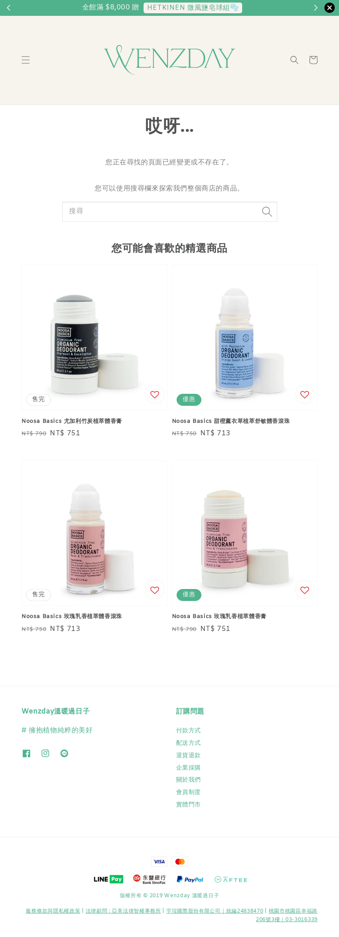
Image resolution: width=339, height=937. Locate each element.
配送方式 (188, 743)
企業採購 (188, 768)
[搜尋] (267, 211)
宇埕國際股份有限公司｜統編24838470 (215, 911)
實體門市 (188, 805)
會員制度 (188, 792)
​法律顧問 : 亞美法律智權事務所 (123, 911)
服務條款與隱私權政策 (53, 911)
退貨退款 (188, 756)
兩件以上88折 (212, 7)
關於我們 (188, 780)
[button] (25, 60)
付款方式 (188, 731)
